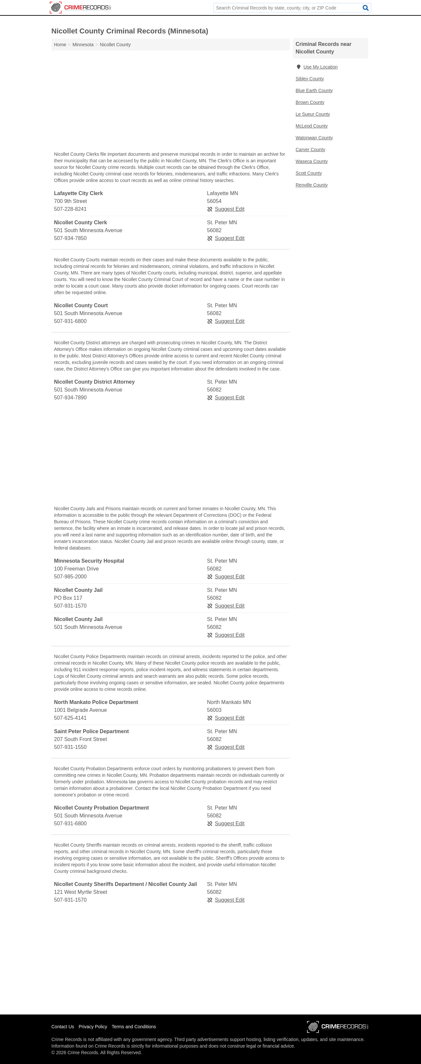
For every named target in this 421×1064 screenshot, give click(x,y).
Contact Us (62, 1026)
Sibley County (310, 78)
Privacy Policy (93, 1026)
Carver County (310, 149)
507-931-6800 (70, 321)
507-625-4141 (70, 718)
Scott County (309, 173)
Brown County (310, 102)
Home (60, 44)
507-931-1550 (70, 747)
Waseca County (312, 161)
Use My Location (317, 67)
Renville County (312, 185)
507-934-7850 (70, 238)
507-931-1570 (70, 606)
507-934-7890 (70, 397)
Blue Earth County (314, 90)
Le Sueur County (313, 114)
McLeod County (312, 126)
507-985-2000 (70, 576)
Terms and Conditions (134, 1026)
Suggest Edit (226, 209)
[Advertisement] (170, 102)
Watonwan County (314, 137)
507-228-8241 (70, 209)
